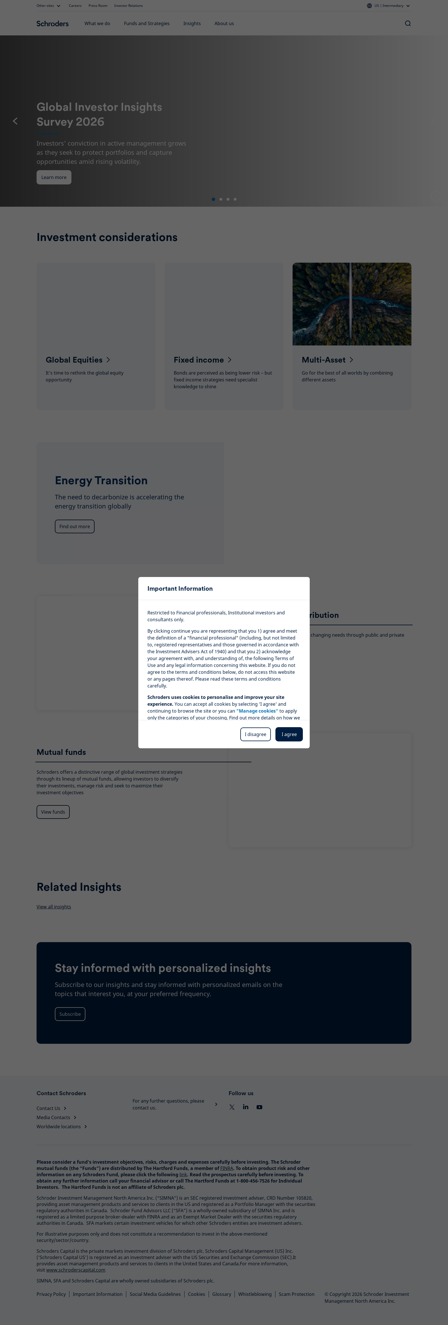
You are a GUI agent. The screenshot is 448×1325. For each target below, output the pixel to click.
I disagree (255, 734)
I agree (289, 734)
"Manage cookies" (257, 711)
